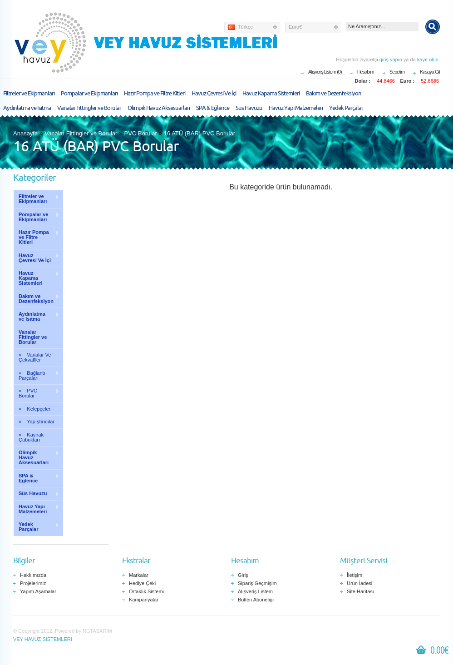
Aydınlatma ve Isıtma (27, 108)
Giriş (243, 575)
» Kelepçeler (34, 409)
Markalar (138, 575)
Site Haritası (360, 591)
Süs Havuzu (249, 108)
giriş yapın (390, 59)
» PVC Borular (36, 393)
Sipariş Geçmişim (257, 583)
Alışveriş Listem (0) (325, 71)
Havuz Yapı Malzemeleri (296, 108)
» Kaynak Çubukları (31, 437)
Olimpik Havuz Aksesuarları (159, 108)
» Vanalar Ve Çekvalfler (35, 357)
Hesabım (365, 71)
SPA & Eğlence (212, 108)
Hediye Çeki (142, 583)
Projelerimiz (33, 583)
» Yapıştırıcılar (36, 421)
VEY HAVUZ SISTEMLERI (42, 639)
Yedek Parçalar (346, 108)
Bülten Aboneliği (256, 599)
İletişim (354, 575)
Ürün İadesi (359, 583)
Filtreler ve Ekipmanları (28, 93)
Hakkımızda (33, 575)
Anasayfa (25, 133)
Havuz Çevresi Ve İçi (214, 93)
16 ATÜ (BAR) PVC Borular (199, 133)
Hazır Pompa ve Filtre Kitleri (154, 93)
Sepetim (396, 71)
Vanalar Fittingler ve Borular (89, 108)
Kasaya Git (430, 71)
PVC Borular (140, 133)
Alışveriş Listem (255, 591)
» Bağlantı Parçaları (36, 375)
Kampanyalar (143, 599)
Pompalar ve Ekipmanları (89, 93)
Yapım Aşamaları (39, 591)
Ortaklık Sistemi (146, 591)
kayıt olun (427, 59)
